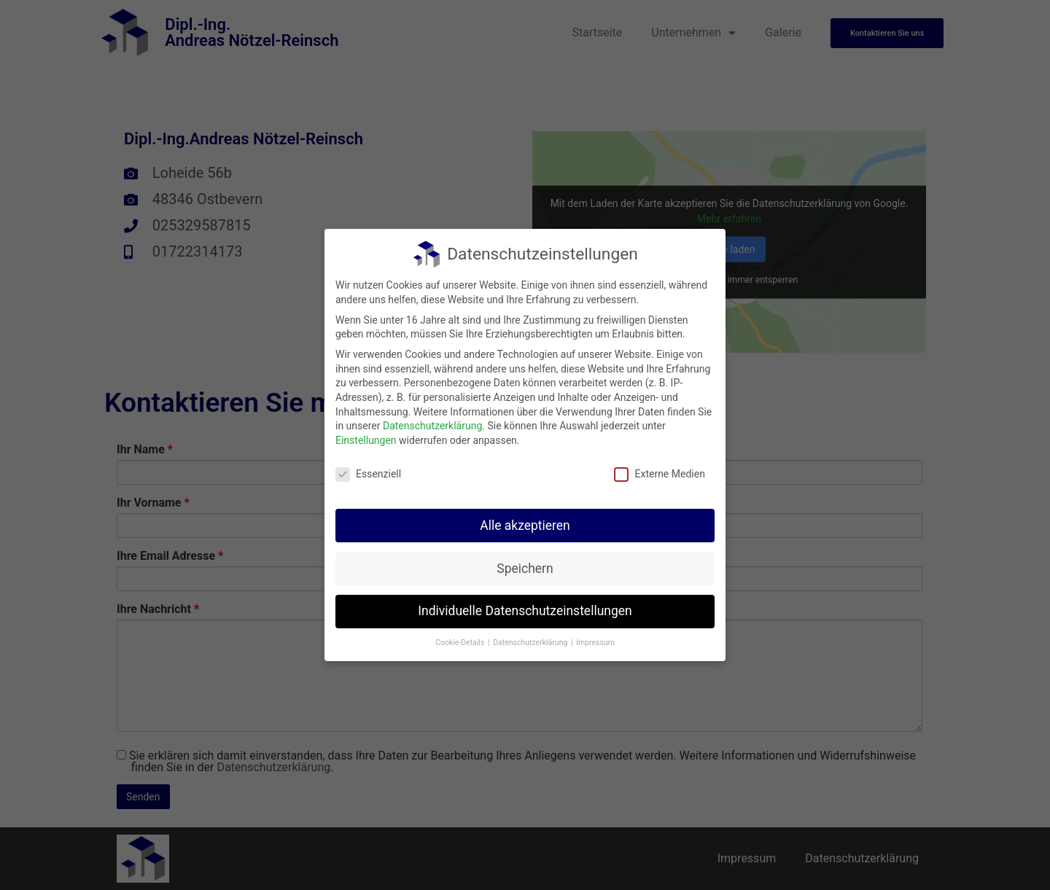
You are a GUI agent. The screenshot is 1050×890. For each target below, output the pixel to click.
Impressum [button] (595, 640)
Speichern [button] (525, 565)
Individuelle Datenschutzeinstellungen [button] (524, 608)
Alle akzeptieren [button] (525, 522)
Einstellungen (366, 437)
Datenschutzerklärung (432, 423)
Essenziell (368, 471)
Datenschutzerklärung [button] (531, 640)
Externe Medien (659, 471)
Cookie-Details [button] (460, 640)
